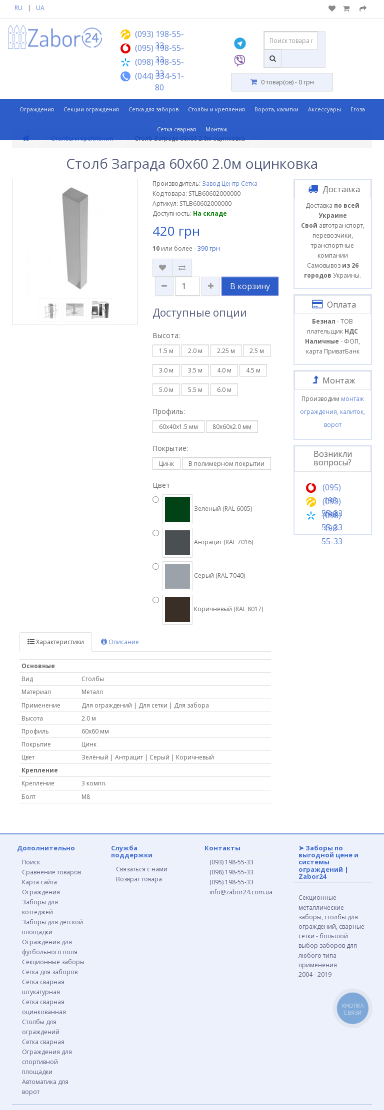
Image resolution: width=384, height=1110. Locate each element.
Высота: (166, 335)
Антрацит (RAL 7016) (202, 543)
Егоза (357, 109)
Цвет (161, 485)
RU (18, 7)
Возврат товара (139, 879)
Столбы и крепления (216, 109)
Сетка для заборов (153, 109)
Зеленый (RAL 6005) (202, 509)
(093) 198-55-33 (232, 862)
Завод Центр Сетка (230, 183)
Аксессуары (324, 109)
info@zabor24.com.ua (241, 892)
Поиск (31, 862)
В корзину (250, 286)
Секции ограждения (91, 109)
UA (40, 7)
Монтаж (217, 129)
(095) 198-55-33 (232, 882)
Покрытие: (170, 448)
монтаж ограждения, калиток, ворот (332, 411)
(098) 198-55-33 (232, 872)
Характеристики (56, 642)
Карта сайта (39, 882)
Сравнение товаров (51, 872)
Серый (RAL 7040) (198, 576)
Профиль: (168, 411)
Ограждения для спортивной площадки (47, 1062)
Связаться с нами (142, 869)
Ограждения (37, 109)
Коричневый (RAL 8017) (207, 610)
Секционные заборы (53, 962)
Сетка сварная (176, 129)
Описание (120, 642)
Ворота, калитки (276, 109)
